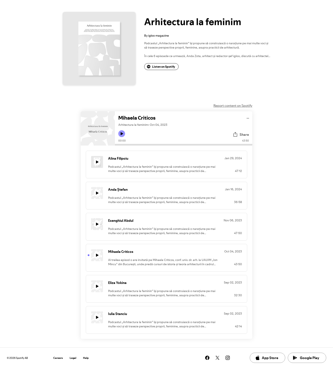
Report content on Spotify (232, 105)
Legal (73, 358)
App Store (266, 357)
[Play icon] (121, 133)
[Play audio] (248, 117)
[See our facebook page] (207, 357)
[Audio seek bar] (183, 145)
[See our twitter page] (217, 357)
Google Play (306, 357)
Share (241, 134)
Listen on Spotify (161, 66)
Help (86, 358)
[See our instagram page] (227, 357)
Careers (58, 358)
